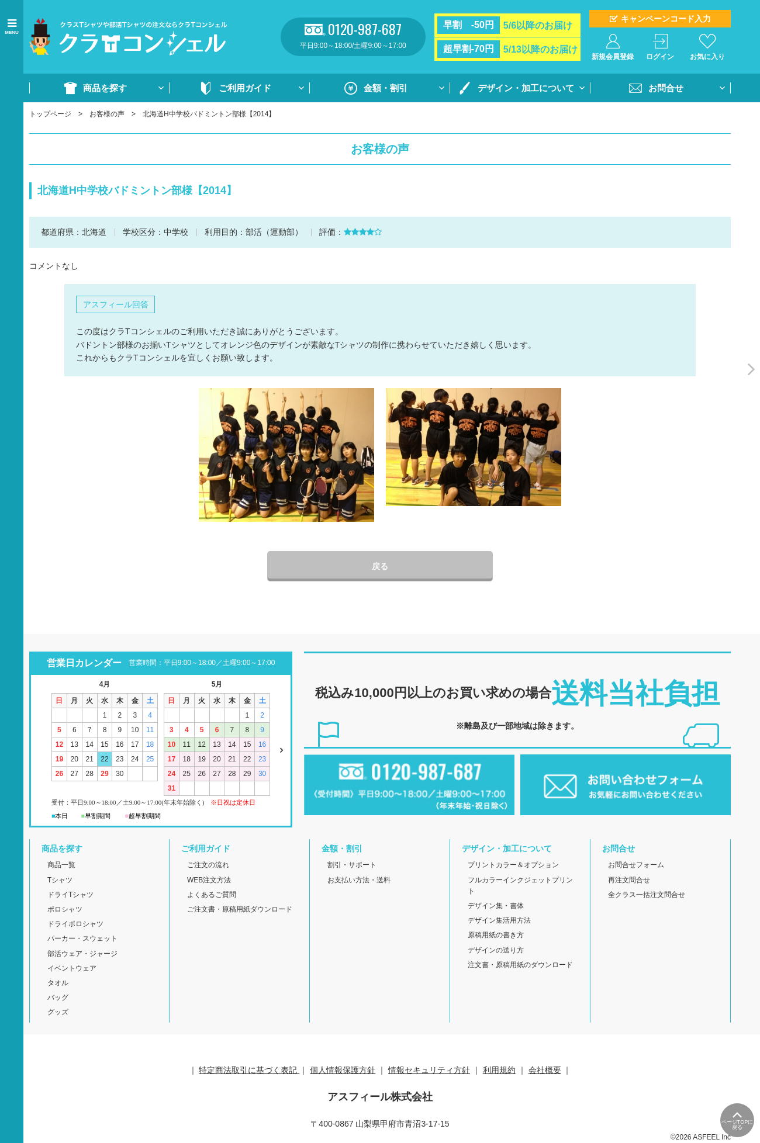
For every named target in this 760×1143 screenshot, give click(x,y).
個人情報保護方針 (342, 1070)
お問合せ (665, 88)
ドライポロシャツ (75, 924)
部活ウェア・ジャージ (82, 954)
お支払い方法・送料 (359, 880)
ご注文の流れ (208, 865)
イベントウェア (71, 968)
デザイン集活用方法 (499, 920)
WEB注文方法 (209, 880)
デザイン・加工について (526, 88)
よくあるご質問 (211, 895)
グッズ (57, 1012)
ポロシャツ (64, 909)
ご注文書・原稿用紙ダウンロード (239, 909)
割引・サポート (351, 865)
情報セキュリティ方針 (429, 1070)
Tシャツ (59, 880)
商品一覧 (61, 865)
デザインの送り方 (496, 950)
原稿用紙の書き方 (496, 935)
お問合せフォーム (636, 865)
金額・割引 (385, 88)
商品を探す (105, 88)
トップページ (50, 114)
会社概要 (544, 1070)
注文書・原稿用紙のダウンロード (520, 965)
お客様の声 (107, 114)
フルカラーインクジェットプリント (520, 885)
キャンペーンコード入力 (666, 18)
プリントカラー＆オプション (513, 865)
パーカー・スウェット (82, 938)
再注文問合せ (629, 880)
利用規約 (499, 1070)
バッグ (57, 997)
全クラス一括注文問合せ (646, 895)
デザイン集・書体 (496, 906)
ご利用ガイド (245, 88)
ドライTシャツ (70, 895)
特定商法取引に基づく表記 (249, 1070)
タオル (57, 983)
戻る (380, 566)
